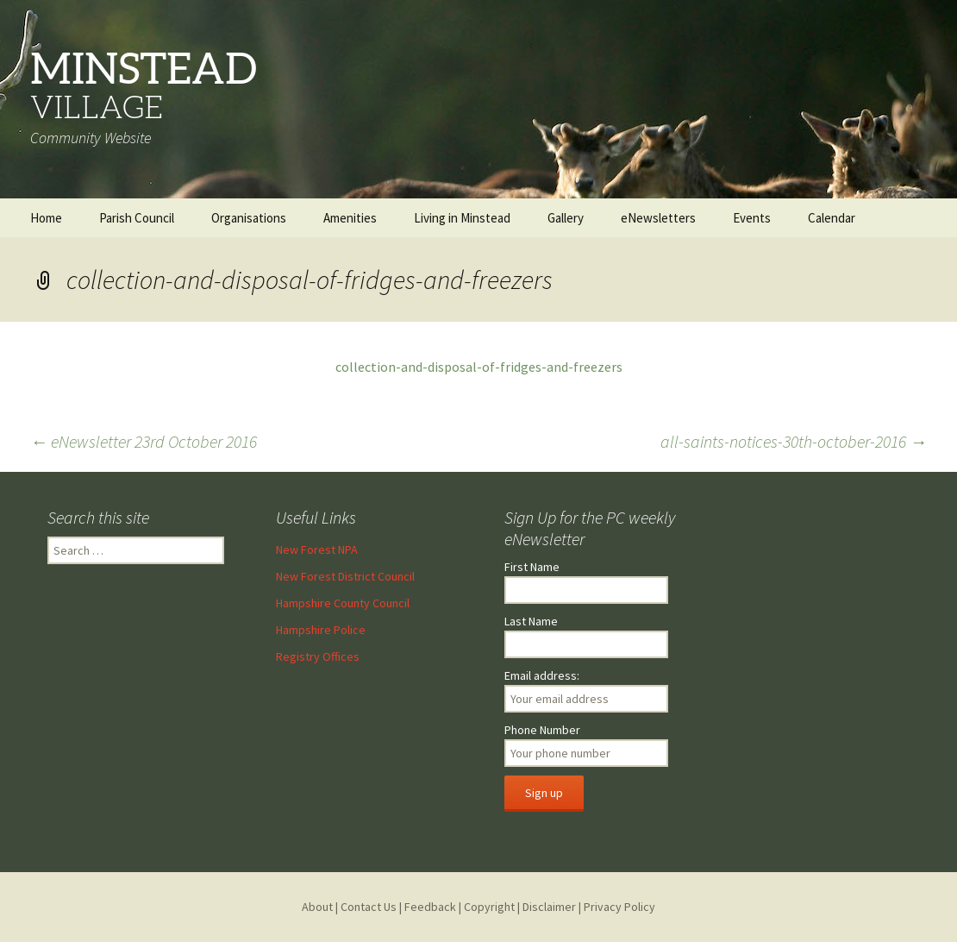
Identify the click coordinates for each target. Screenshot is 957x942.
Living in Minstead (462, 218)
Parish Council (136, 218)
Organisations (248, 218)
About (317, 906)
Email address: (541, 675)
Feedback (430, 906)
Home (46, 218)
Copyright (489, 906)
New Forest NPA (317, 549)
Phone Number (542, 730)
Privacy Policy (619, 906)
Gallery (565, 218)
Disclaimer (549, 906)
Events (752, 218)
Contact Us (369, 906)
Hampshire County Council (343, 603)
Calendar (831, 218)
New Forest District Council (345, 576)
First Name (532, 567)
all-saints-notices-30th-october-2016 (793, 441)
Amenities (350, 218)
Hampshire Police (321, 629)
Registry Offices (318, 656)
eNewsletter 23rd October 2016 (143, 441)
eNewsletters (658, 218)
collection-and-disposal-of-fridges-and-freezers (478, 366)
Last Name (531, 621)
